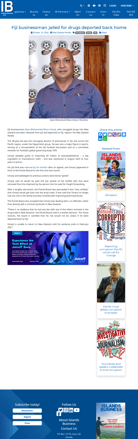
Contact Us (91, 13)
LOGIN (112, 5)
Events (103, 13)
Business (34, 13)
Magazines (17, 12)
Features (46, 13)
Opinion (78, 13)
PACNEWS (131, 13)
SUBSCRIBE (126, 5)
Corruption (80, 33)
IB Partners (61, 12)
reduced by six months (36, 167)
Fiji (95, 33)
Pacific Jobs (116, 13)
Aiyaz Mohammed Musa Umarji (40, 129)
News (104, 32)
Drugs (89, 33)
